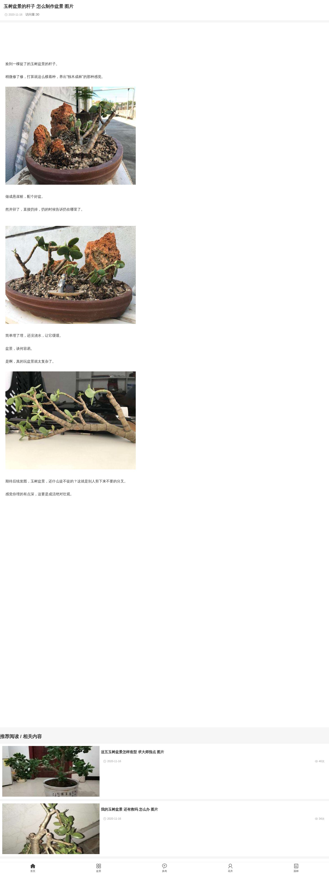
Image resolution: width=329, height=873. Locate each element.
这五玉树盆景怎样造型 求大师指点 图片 (132, 752)
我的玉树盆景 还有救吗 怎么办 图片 (129, 809)
